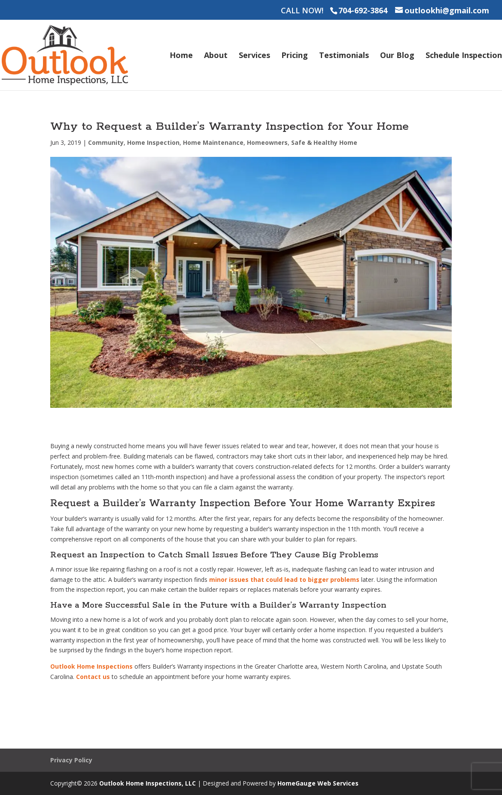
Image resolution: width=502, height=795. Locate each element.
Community (106, 142)
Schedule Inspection (464, 56)
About (216, 56)
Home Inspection (153, 142)
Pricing (294, 56)
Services (254, 56)
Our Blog (397, 56)
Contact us (93, 677)
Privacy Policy (71, 760)
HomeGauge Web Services (318, 783)
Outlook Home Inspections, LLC (147, 783)
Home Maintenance (213, 142)
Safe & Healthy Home (324, 142)
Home (181, 56)
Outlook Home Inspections (91, 666)
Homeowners (267, 142)
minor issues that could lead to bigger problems (284, 579)
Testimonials (344, 56)
